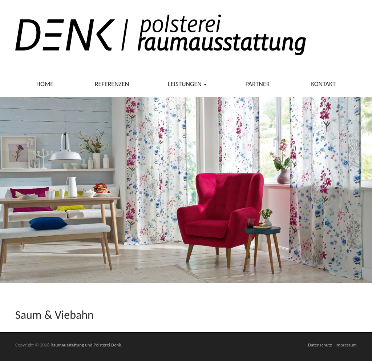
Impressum (346, 345)
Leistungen (187, 84)
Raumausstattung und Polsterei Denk (85, 345)
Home (44, 84)
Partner (258, 84)
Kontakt (323, 84)
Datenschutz (320, 345)
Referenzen (112, 84)
